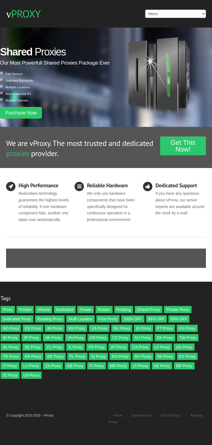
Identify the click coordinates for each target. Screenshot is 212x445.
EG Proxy (187, 356)
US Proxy (99, 328)
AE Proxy (162, 366)
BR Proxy (184, 366)
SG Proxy (184, 347)
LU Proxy (31, 366)
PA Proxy (165, 356)
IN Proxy (10, 337)
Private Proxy (177, 309)
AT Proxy (118, 347)
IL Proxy (75, 347)
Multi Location (80, 319)
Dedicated (64, 309)
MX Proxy (76, 328)
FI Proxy (96, 366)
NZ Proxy (11, 328)
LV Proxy (162, 347)
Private (86, 309)
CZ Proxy (120, 337)
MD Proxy (118, 366)
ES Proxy (33, 328)
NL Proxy (10, 347)
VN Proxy (75, 337)
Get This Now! (183, 146)
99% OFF (156, 319)
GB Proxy (75, 366)
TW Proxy (187, 337)
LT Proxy (140, 366)
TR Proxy (11, 356)
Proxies (25, 309)
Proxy (8, 309)
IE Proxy (10, 375)
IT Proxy (10, 366)
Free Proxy (108, 319)
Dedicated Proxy (17, 319)
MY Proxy (143, 356)
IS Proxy (98, 356)
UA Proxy (31, 375)
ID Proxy (143, 328)
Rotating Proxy (50, 319)
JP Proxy (31, 337)
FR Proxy (97, 347)
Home (117, 415)
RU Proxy (121, 328)
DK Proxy (165, 337)
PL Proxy (77, 356)
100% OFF (132, 319)
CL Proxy (54, 347)
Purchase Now (21, 113)
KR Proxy (33, 356)
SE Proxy (33, 347)
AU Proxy (142, 337)
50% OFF (179, 319)
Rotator (104, 309)
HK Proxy (53, 337)
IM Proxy (54, 328)
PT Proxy (165, 328)
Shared (44, 309)
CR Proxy (98, 337)
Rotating (123, 309)
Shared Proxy (148, 309)
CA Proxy (140, 347)
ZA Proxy (53, 366)
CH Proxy (187, 328)
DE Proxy (55, 356)
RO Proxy (120, 356)
